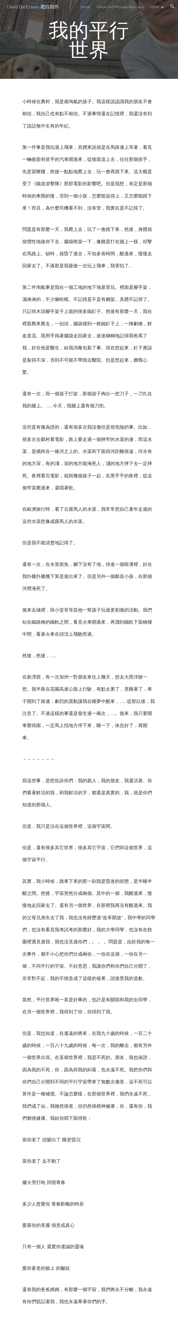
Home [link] (85, 6)
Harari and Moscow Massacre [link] (120, 6)
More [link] (154, 6)
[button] (172, 6)
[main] (89, 39)
